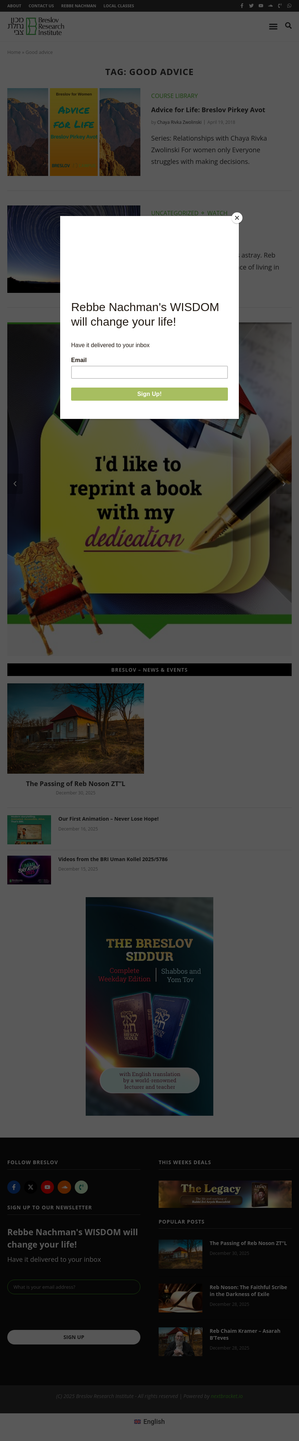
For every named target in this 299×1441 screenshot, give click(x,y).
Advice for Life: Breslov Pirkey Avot (208, 109)
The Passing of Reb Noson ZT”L (75, 783)
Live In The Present (182, 227)
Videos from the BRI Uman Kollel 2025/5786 (113, 859)
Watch (217, 213)
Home (14, 52)
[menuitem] (149, 1421)
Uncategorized (175, 213)
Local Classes (119, 5)
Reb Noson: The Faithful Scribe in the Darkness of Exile (248, 1291)
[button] (15, 484)
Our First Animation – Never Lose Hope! (108, 818)
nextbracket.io (227, 1396)
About (14, 5)
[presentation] (62, 1312)
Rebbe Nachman (78, 5)
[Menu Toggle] (273, 26)
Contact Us (41, 5)
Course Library (174, 96)
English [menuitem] (154, 1421)
